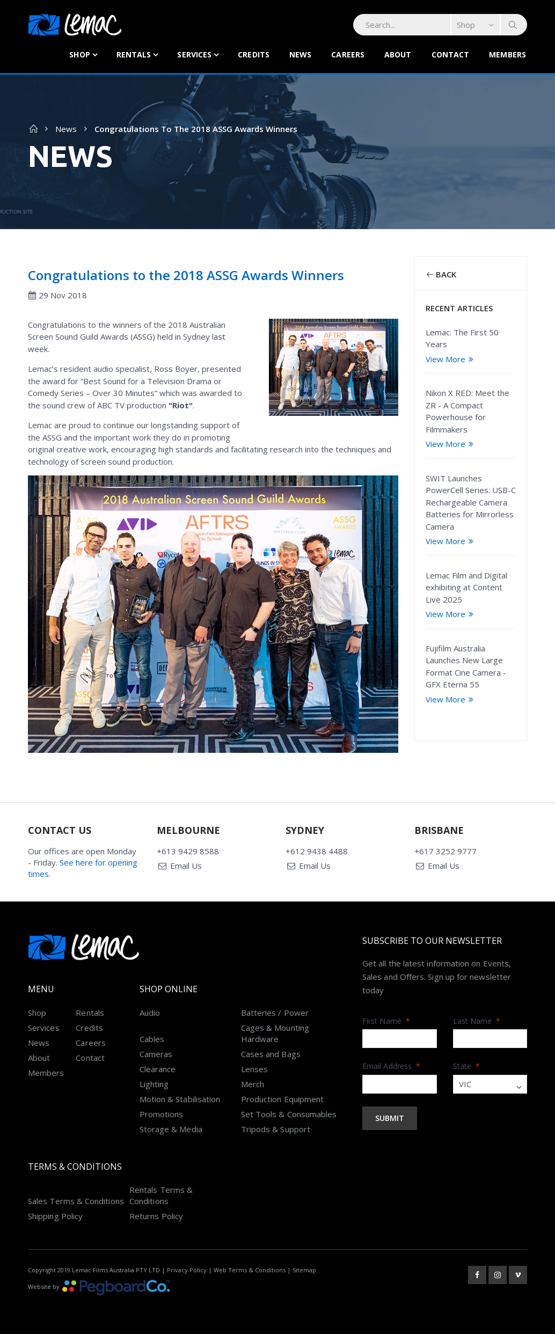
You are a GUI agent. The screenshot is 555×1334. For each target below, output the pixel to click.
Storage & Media (171, 1129)
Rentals (133, 54)
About (398, 54)
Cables (152, 1039)
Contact (451, 54)
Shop (79, 54)
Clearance (158, 1069)
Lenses (254, 1069)
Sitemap (304, 1270)
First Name (386, 1021)
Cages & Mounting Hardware (275, 1033)
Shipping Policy (55, 1216)
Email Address (391, 1066)
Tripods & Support (275, 1129)
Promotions (162, 1114)
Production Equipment (282, 1099)
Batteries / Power (275, 1012)
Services (194, 54)
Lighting (154, 1084)
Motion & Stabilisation (180, 1099)
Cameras (156, 1054)
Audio (150, 1012)
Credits (253, 54)
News (300, 54)
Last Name (477, 1021)
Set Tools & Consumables (289, 1114)
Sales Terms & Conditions (76, 1201)
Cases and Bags (271, 1054)
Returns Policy (156, 1216)
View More (451, 359)
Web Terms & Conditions (250, 1270)
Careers (347, 54)
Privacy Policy (187, 1270)
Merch (252, 1084)
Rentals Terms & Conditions (161, 1195)
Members (507, 54)
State (466, 1066)
